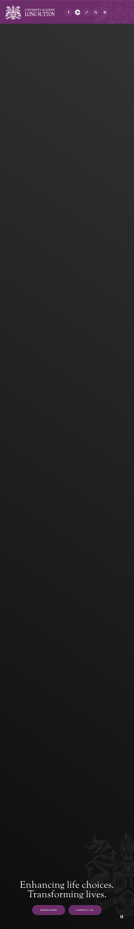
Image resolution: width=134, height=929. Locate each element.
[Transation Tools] (105, 12)
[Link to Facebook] (68, 12)
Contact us (85, 910)
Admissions (48, 910)
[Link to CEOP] (77, 12)
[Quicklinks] (87, 12)
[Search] (96, 12)
